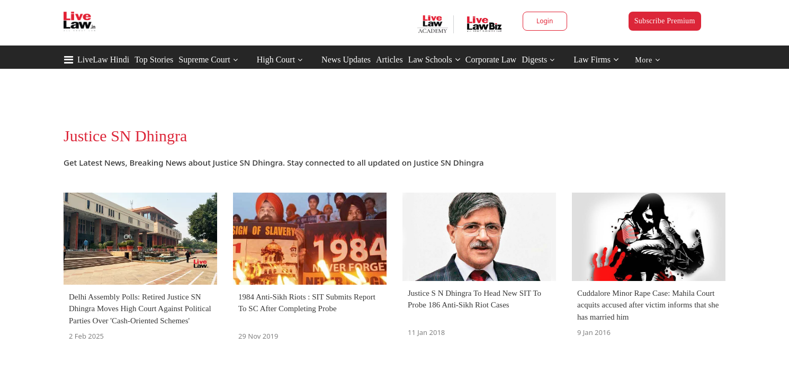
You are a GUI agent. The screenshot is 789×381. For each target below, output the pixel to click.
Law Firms (595, 59)
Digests (534, 59)
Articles (389, 59)
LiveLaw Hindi (103, 59)
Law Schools (434, 59)
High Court (276, 59)
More (647, 60)
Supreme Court (204, 59)
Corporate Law (490, 59)
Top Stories (154, 59)
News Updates (346, 59)
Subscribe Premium (664, 21)
